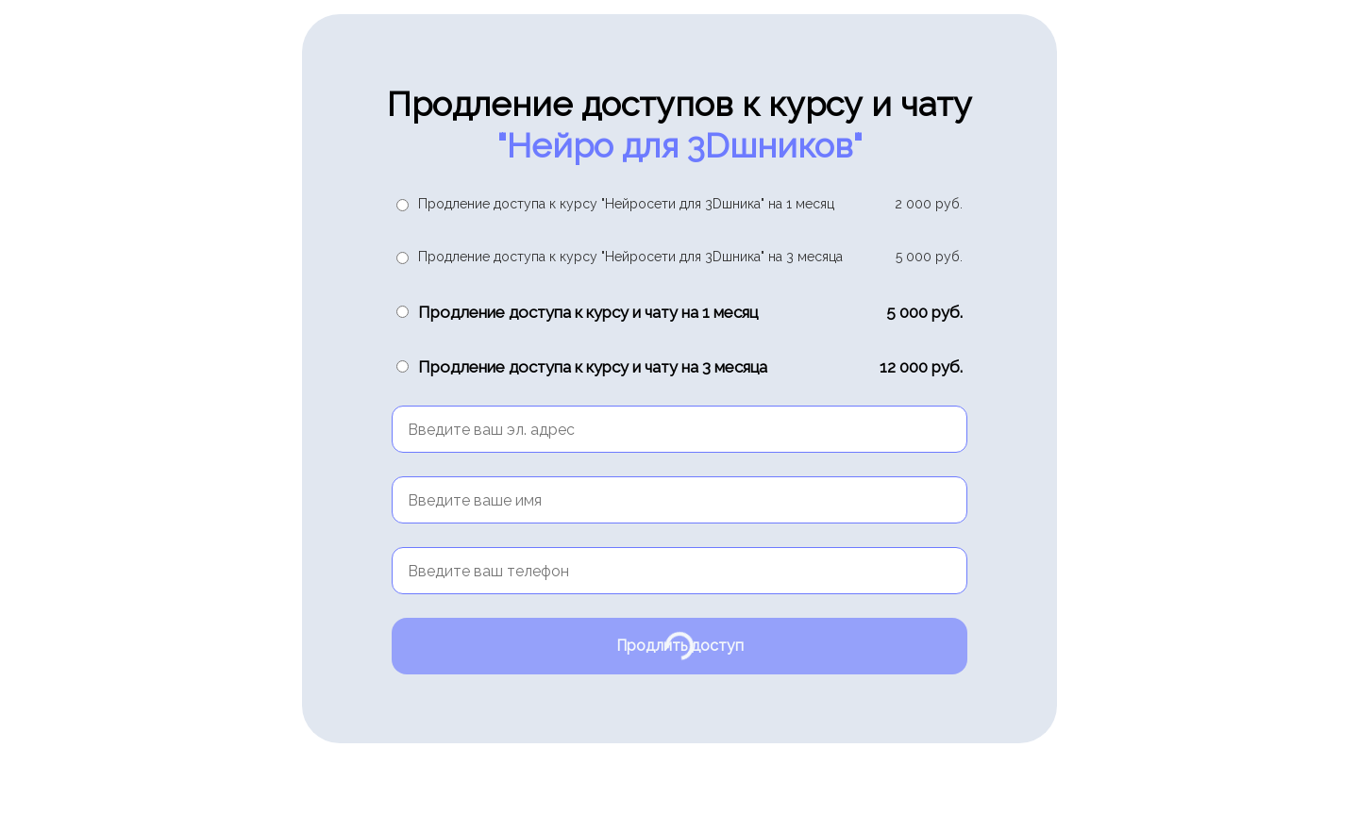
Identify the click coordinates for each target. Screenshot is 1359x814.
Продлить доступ (680, 646)
